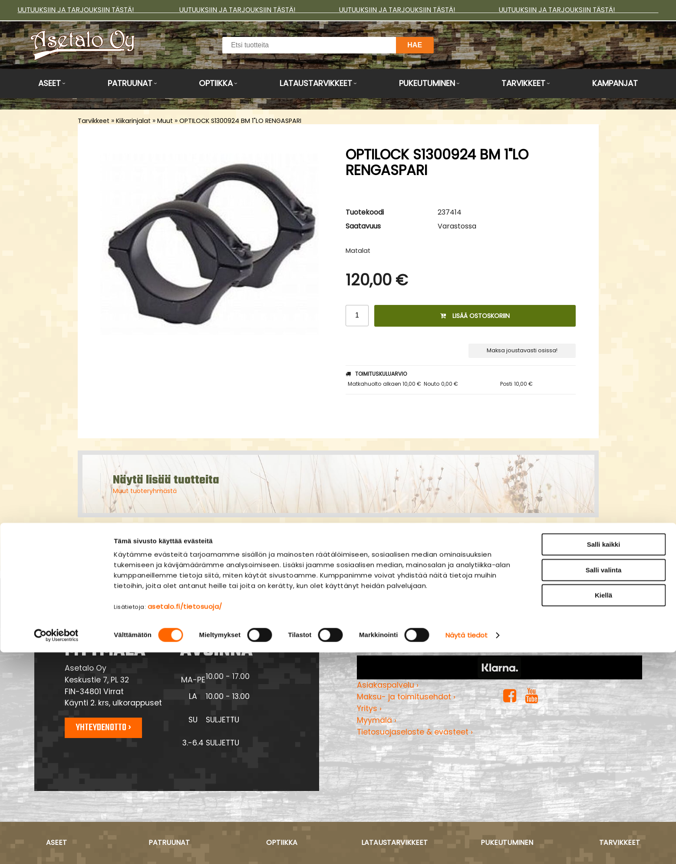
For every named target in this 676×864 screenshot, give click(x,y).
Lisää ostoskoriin (475, 315)
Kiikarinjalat (133, 120)
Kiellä (603, 807)
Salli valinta (604, 781)
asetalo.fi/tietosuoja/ (185, 818)
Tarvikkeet (523, 83)
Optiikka (216, 83)
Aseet (49, 83)
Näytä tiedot (466, 846)
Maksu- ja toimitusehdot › (406, 697)
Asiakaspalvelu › (388, 685)
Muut (165, 120)
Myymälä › (376, 720)
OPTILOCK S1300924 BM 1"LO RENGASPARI (240, 120)
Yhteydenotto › (103, 727)
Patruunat (130, 83)
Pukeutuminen (427, 83)
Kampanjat (615, 83)
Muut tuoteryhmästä (145, 491)
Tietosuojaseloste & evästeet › (415, 732)
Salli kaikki (603, 756)
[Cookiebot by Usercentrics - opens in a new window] (56, 847)
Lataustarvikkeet (316, 83)
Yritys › (369, 708)
